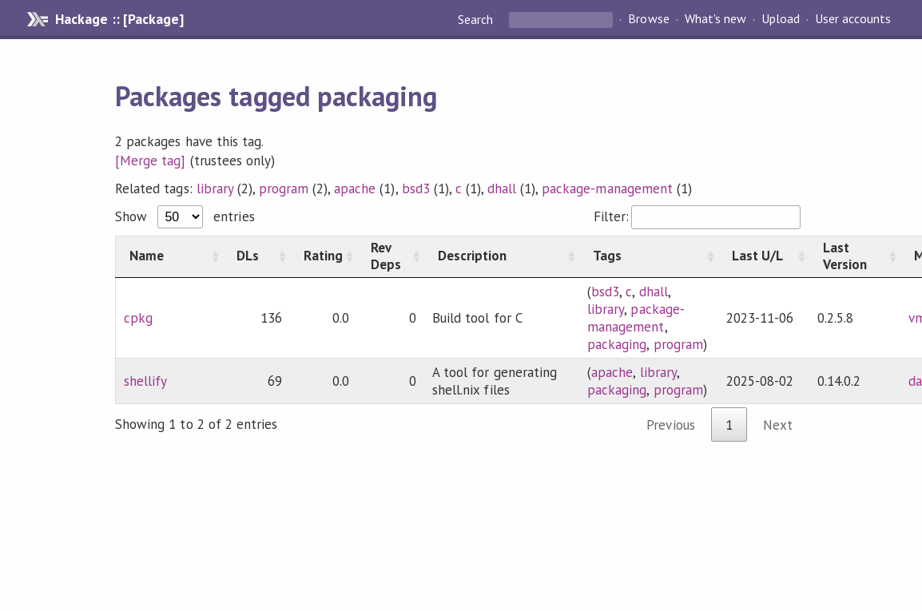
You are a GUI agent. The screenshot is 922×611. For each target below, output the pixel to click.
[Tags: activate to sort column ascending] (648, 256)
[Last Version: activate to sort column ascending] (854, 256)
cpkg (138, 318)
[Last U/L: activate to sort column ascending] (763, 256)
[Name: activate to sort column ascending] (170, 256)
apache (355, 188)
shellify (145, 381)
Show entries (184, 216)
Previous (670, 425)
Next (778, 425)
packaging (616, 344)
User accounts (853, 19)
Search (477, 19)
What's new (715, 19)
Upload (780, 19)
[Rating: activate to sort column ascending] (323, 256)
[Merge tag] (150, 160)
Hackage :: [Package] (119, 19)
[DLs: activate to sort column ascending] (256, 256)
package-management (607, 188)
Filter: (697, 216)
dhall (501, 188)
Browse (648, 19)
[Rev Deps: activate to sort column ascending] (390, 256)
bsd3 (416, 188)
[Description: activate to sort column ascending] (501, 256)
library (215, 188)
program (283, 188)
